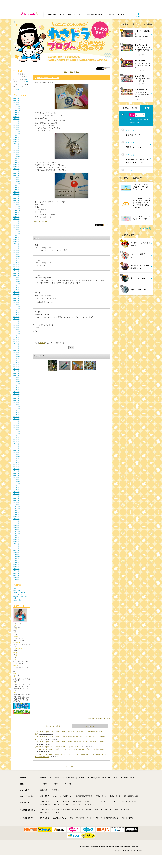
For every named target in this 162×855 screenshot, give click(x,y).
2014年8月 (16, 389)
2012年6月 (16, 444)
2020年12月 (17, 231)
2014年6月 (16, 394)
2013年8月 (16, 414)
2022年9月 (16, 187)
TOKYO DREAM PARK (20, 592)
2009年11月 (17, 508)
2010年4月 (16, 498)
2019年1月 (16, 279)
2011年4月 (16, 473)
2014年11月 (17, 383)
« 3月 (18, 89)
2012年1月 (16, 454)
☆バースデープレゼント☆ (48, 78)
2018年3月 (16, 300)
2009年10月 (17, 510)
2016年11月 (17, 333)
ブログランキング (90, 726)
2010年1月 (16, 504)
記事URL (44, 221)
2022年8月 (16, 189)
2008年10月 (17, 535)
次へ (77, 72)
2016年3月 (16, 350)
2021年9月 (16, 212)
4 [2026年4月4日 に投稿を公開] (26, 77)
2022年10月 (17, 185)
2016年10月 (17, 335)
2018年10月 (17, 285)
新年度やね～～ (18, 590)
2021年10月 (17, 210)
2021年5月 (16, 221)
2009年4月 (16, 523)
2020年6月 (16, 244)
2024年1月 (16, 154)
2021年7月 (16, 217)
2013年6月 (16, 419)
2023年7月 (16, 166)
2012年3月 (16, 450)
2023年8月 (16, 164)
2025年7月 (16, 117)
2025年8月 (16, 114)
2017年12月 (17, 306)
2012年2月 (16, 452)
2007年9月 (16, 562)
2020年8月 (16, 239)
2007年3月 (16, 575)
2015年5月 (16, 371)
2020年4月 (16, 248)
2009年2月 (16, 527)
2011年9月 (16, 462)
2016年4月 (16, 348)
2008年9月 (16, 537)
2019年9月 (16, 262)
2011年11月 (17, 458)
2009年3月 (16, 525)
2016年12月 (17, 331)
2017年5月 (16, 321)
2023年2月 (16, 177)
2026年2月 (16, 102)
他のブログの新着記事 (53, 726)
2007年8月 (16, 564)
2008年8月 (16, 539)
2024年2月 (16, 152)
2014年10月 (17, 385)
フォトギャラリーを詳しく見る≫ (98, 718)
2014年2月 (16, 402)
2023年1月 (16, 179)
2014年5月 (16, 396)
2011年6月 (16, 469)
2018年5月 (16, 296)
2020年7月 (16, 241)
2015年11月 (17, 358)
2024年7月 (16, 141)
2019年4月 (16, 273)
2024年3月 (16, 150)
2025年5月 (16, 121)
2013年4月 (16, 423)
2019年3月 (16, 275)
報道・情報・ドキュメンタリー (96, 15)
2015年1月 (16, 379)
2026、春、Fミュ (18, 594)
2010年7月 (16, 492)
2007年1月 (16, 579)
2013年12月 (17, 406)
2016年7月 (16, 341)
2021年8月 (16, 214)
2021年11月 (17, 208)
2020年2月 (16, 252)
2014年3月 (16, 400)
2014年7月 (16, 392)
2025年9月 (16, 112)
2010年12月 (17, 481)
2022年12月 (17, 181)
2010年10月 (17, 485)
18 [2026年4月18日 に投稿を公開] (27, 82)
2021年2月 (16, 227)
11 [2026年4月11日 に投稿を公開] (27, 79)
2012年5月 (16, 446)
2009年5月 (16, 521)
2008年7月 (16, 541)
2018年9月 (16, 287)
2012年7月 (16, 441)
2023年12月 (17, 156)
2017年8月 (16, 314)
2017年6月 (16, 319)
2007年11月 (17, 558)
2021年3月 (16, 225)
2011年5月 (16, 471)
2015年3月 (16, 375)
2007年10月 (17, 560)
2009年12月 (17, 506)
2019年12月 (17, 256)
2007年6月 (16, 569)
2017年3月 (16, 325)
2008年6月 (16, 544)
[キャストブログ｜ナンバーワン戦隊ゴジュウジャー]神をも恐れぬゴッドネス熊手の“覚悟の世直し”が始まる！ (71, 741)
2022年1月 (16, 204)
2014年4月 (16, 398)
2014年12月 (17, 381)
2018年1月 (16, 304)
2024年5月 (16, 146)
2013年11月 (17, 408)
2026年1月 (16, 104)
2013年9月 (16, 412)
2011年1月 (16, 479)
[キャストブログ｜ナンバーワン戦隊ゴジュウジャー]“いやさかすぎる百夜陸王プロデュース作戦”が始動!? (69, 749)
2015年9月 (16, 362)
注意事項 (42, 344)
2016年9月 (16, 337)
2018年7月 (16, 292)
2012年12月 (17, 431)
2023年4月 (16, 173)
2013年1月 (16, 429)
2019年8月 (16, 264)
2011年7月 (16, 466)
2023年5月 (16, 171)
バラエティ (62, 15)
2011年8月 (16, 464)
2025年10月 (17, 110)
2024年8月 (16, 139)
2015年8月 (16, 364)
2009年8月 (16, 514)
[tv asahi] (30, 14)
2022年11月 (17, 183)
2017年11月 (17, 308)
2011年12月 (17, 456)
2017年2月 (16, 327)
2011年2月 (16, 477)
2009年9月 (16, 512)
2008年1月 (16, 554)
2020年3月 (16, 250)
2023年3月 (16, 175)
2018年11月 (17, 283)
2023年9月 (16, 162)
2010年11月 (17, 483)
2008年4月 (16, 548)
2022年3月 (16, 200)
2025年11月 (17, 108)
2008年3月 (16, 550)
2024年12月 (17, 131)
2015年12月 (17, 356)
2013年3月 (16, 425)
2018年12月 (17, 281)
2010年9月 (16, 487)
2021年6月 (16, 219)
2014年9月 (16, 387)
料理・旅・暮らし (122, 15)
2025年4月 (16, 123)
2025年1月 (16, 129)
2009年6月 (16, 519)
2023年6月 (16, 169)
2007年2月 (16, 577)
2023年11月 (17, 158)
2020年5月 (16, 246)
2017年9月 (16, 312)
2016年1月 (16, 354)
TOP (71, 72)
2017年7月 (16, 317)
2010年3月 (16, 500)
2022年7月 (16, 192)
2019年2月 (16, 277)
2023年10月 (17, 160)
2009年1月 (16, 529)
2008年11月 (17, 533)
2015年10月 (17, 360)
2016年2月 (16, 352)
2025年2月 (16, 127)
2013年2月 (16, 427)
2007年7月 (16, 566)
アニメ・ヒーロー (79, 15)
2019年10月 (17, 260)
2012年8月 (16, 439)
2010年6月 (16, 494)
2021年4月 (16, 223)
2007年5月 (16, 571)
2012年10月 (17, 435)
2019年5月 (16, 271)
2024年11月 (17, 133)
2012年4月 (16, 448)
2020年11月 (17, 233)
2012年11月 (17, 433)
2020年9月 (16, 237)
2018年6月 (16, 294)
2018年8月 (16, 289)
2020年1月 (16, 254)
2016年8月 (16, 339)
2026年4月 (16, 98)
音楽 (69, 15)
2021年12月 (17, 206)
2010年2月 (16, 502)
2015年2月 (16, 377)
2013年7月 (16, 417)
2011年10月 (17, 460)
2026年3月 (16, 100)
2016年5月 (16, 346)
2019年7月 (16, 266)
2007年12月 (17, 556)
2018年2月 (16, 302)
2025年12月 (17, 106)
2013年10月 (17, 410)
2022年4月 (16, 198)
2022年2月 (16, 202)
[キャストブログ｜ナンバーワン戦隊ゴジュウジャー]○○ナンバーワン (57, 747)
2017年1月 (16, 329)
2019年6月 (16, 269)
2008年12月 (17, 531)
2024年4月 (16, 148)
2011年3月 (16, 475)
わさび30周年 (17, 600)
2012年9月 (16, 437)
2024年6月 (16, 144)
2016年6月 (16, 344)
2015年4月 (16, 373)
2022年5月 (16, 196)
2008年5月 (16, 546)
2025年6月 (16, 119)
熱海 (15, 588)
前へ (65, 72)
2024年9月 (16, 137)
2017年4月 (16, 323)
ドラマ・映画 (52, 15)
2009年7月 (16, 516)
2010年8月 (16, 489)
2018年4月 (16, 298)
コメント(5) (37, 221)
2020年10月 (17, 235)
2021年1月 (16, 229)
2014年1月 (16, 404)
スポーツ (111, 15)
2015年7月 (16, 366)
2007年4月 (16, 573)
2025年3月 (16, 125)
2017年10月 (17, 310)
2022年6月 (16, 194)
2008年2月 (16, 552)
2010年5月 (16, 496)
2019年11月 (17, 258)
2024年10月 (17, 135)
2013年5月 (16, 421)
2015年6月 (16, 369)
